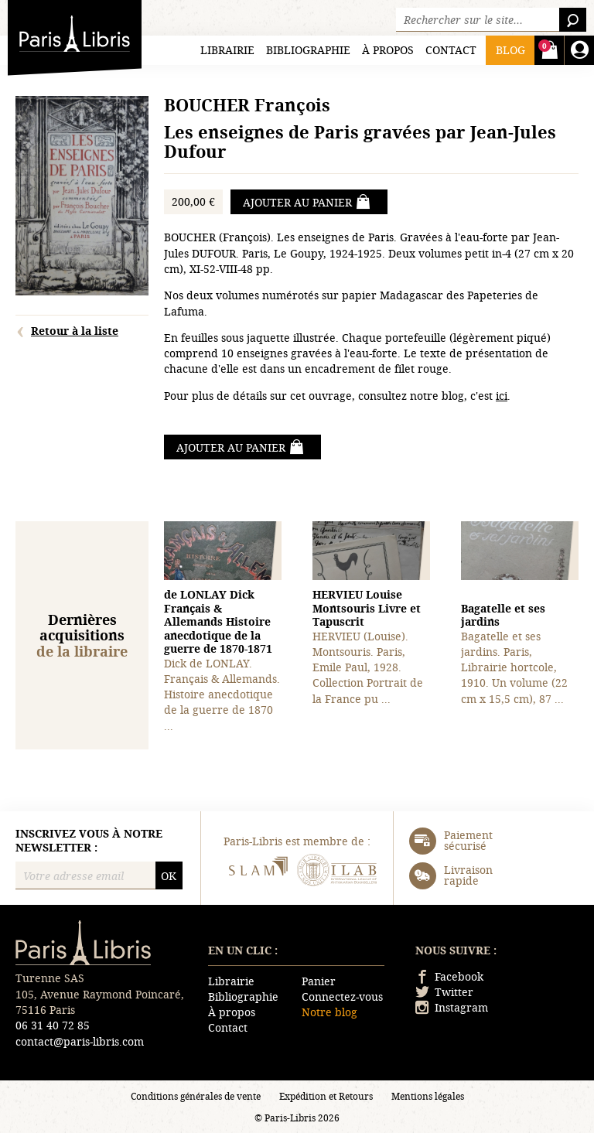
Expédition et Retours (326, 1096)
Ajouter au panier (307, 202)
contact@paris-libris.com (79, 1041)
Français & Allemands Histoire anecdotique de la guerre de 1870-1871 (218, 621)
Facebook (449, 976)
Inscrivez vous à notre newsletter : (88, 840)
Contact (450, 50)
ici (501, 395)
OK (168, 876)
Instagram (451, 1007)
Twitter (444, 992)
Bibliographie (308, 50)
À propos (388, 50)
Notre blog (329, 1012)
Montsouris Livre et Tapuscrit (366, 608)
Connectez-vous (342, 996)
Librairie (227, 50)
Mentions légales (427, 1096)
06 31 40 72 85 (52, 1025)
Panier (319, 981)
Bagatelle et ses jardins (503, 615)
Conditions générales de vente (196, 1096)
